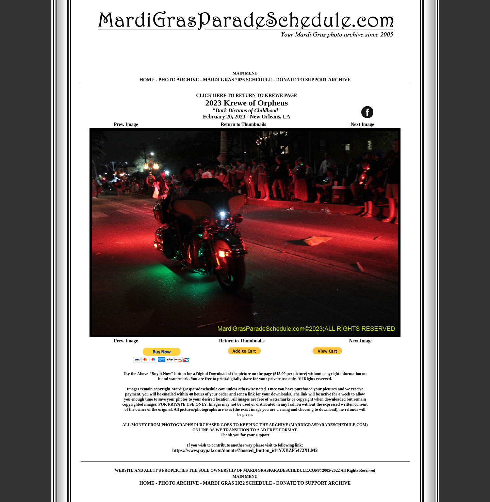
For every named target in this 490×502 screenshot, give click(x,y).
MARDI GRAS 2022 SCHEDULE (237, 483)
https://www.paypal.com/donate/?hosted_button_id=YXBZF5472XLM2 (244, 450)
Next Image (362, 124)
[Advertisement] (245, 54)
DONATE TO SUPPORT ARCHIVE (313, 79)
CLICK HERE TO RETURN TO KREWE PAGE (246, 95)
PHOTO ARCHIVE (179, 79)
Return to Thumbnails (243, 124)
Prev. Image (126, 124)
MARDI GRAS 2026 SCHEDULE (237, 79)
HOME (147, 79)
